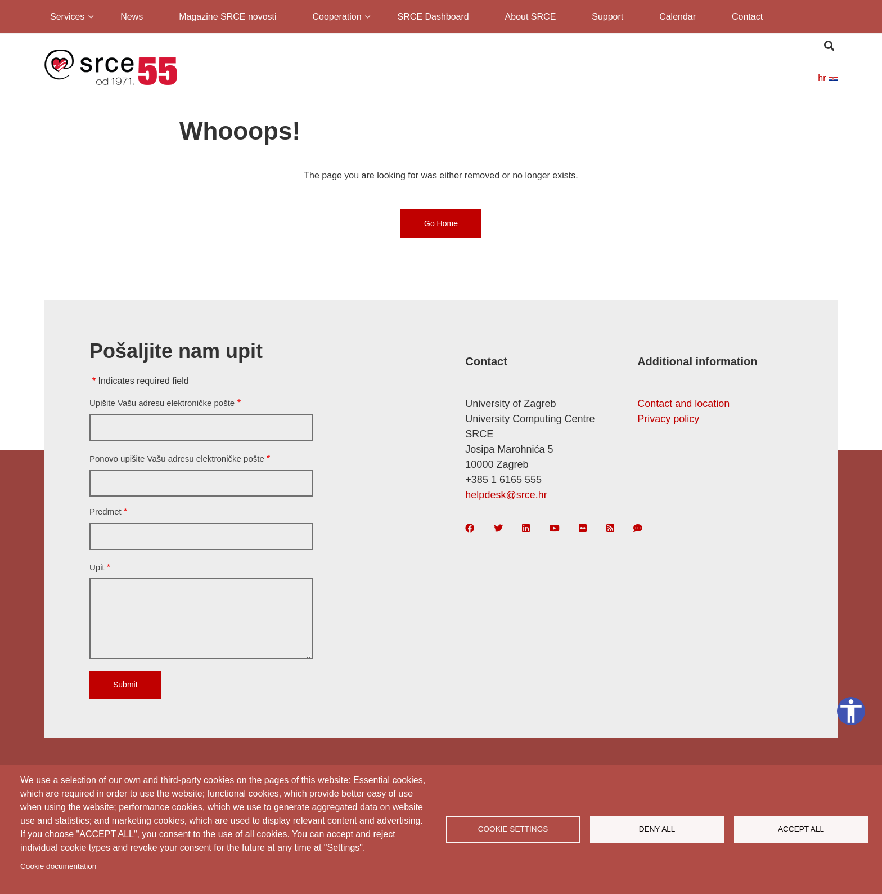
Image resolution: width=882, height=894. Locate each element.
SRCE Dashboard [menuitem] (433, 16)
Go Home (441, 223)
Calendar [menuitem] (677, 16)
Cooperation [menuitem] (336, 18)
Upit (97, 567)
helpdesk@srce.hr (506, 494)
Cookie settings (513, 829)
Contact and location (683, 403)
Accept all (801, 829)
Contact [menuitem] (747, 16)
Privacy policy (668, 418)
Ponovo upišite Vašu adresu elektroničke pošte (176, 458)
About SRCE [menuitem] (530, 16)
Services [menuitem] (66, 18)
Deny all (657, 829)
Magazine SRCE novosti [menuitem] (227, 16)
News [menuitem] (131, 16)
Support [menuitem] (607, 16)
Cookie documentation (58, 866)
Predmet (105, 511)
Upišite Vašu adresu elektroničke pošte (162, 403)
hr (828, 78)
